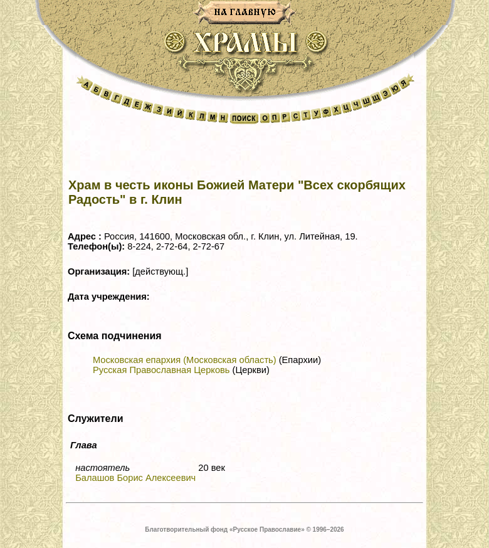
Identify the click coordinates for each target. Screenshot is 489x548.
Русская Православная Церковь (161, 370)
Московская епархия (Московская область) (184, 360)
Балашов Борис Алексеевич (135, 478)
